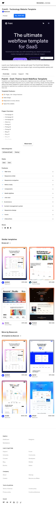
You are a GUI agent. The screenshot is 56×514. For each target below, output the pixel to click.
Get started (43, 3)
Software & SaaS (7, 152)
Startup (17, 152)
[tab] (6, 74)
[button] (53, 3)
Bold (4, 162)
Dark (9, 162)
